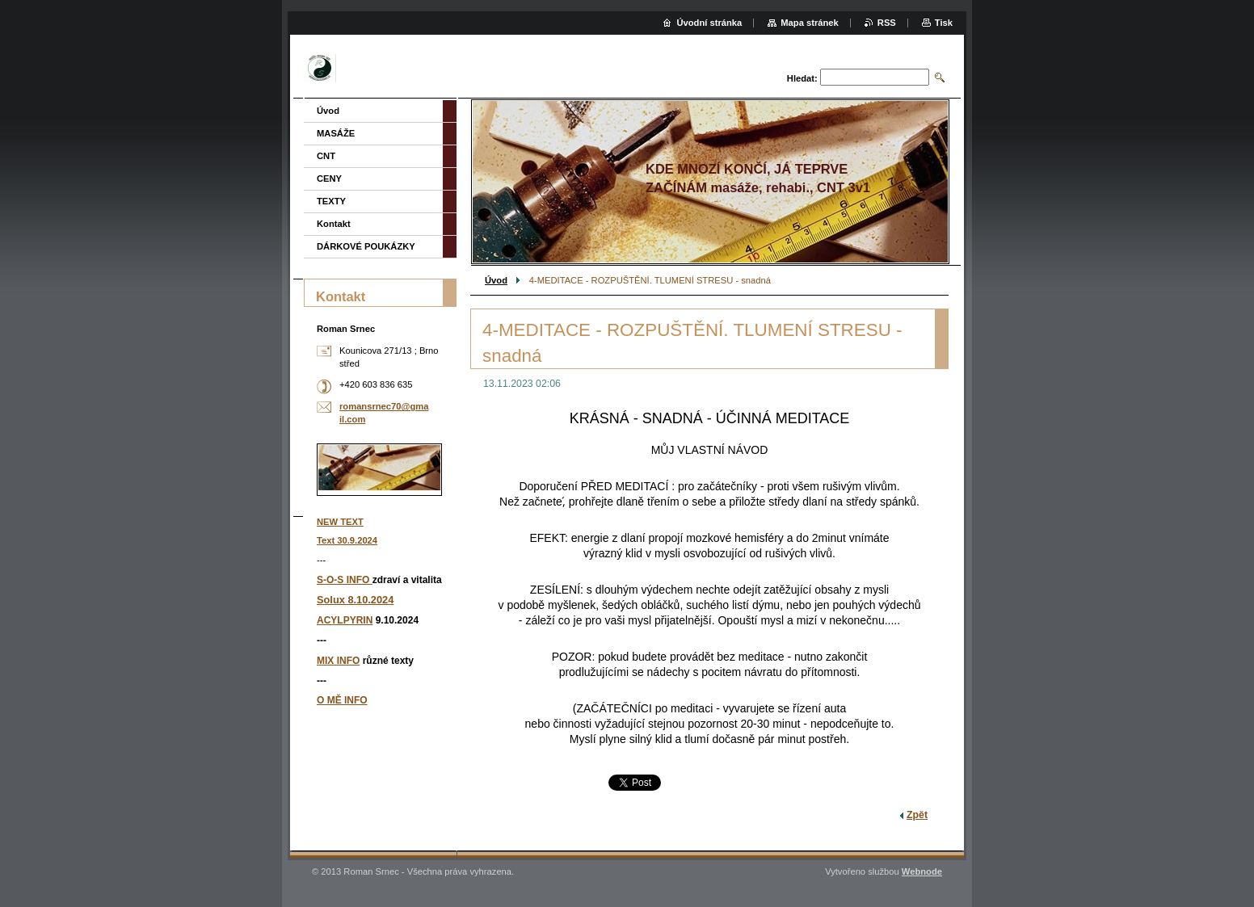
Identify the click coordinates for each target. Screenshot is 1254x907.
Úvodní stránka (709, 22)
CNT (326, 156)
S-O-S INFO (344, 580)
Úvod (496, 280)
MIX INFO (338, 660)
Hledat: (802, 78)
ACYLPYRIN (344, 620)
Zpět (917, 815)
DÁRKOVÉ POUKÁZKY (366, 246)
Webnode (922, 871)
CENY (329, 178)
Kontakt (334, 224)
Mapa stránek (810, 22)
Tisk (944, 22)
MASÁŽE (336, 133)
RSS (886, 22)
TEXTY (331, 201)
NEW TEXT (340, 522)
